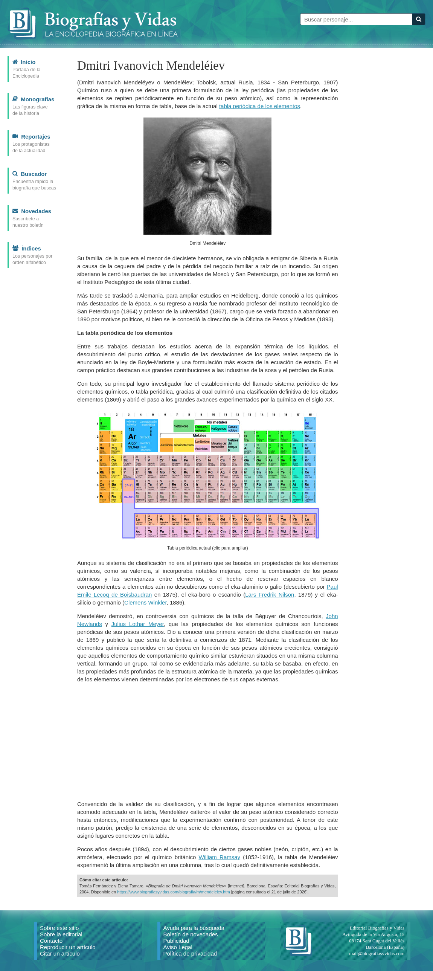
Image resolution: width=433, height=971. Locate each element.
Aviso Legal (177, 947)
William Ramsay (220, 857)
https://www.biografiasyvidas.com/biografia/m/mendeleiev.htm (173, 892)
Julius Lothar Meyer (137, 624)
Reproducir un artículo (68, 947)
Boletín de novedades (190, 934)
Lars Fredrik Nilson (269, 594)
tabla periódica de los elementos (259, 106)
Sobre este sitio (59, 928)
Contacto (51, 940)
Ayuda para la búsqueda (193, 928)
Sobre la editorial (61, 934)
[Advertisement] (207, 741)
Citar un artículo (60, 953)
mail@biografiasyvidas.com (376, 953)
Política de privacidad (190, 953)
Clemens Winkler (145, 602)
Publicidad (176, 940)
